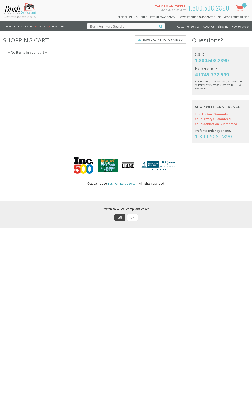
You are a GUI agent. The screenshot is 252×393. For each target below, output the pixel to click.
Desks (7, 26)
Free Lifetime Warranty (158, 17)
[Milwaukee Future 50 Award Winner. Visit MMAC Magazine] (128, 165)
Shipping (223, 26)
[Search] (161, 26)
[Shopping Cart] (240, 9)
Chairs (18, 26)
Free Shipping (128, 17)
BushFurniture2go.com (123, 183)
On (132, 217)
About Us (209, 26)
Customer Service (188, 26)
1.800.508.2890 (208, 7)
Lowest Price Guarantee (197, 17)
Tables (29, 26)
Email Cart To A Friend (162, 39)
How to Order (240, 26)
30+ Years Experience (233, 17)
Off (120, 217)
